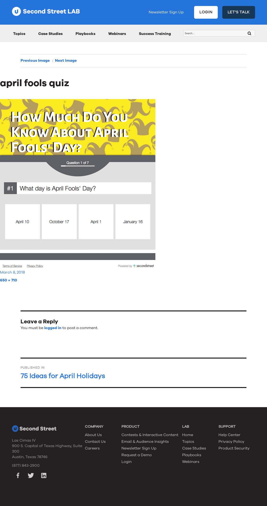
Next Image (66, 60)
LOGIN (206, 12)
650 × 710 (8, 280)
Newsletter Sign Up (166, 12)
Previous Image (35, 60)
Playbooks (85, 33)
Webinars (117, 33)
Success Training (155, 33)
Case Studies (50, 33)
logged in (52, 328)
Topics (19, 33)
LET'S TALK (239, 12)
